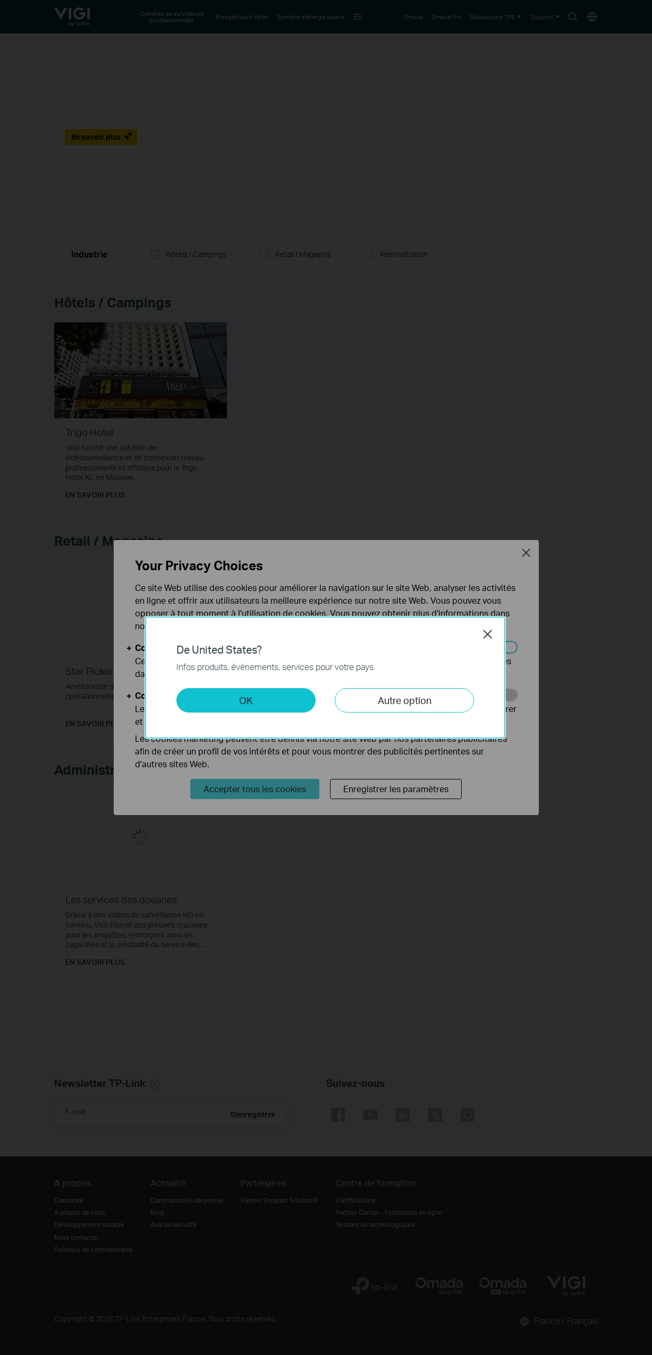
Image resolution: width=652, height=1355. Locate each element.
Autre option (404, 700)
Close (487, 634)
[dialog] (326, 677)
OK (246, 700)
